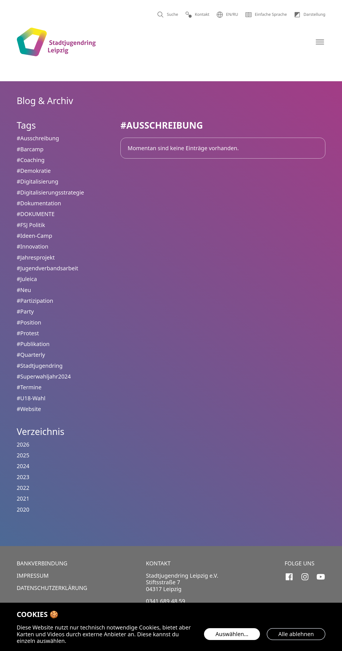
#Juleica (27, 279)
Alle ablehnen (296, 634)
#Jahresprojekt (36, 257)
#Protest (28, 333)
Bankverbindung (42, 563)
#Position (29, 322)
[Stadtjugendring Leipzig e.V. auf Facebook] (289, 576)
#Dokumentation (39, 203)
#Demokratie (34, 170)
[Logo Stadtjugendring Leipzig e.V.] (56, 42)
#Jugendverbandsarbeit (47, 268)
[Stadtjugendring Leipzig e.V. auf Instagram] (305, 576)
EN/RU (227, 14)
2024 (23, 466)
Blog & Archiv (45, 100)
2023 (23, 477)
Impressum (33, 575)
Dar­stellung (309, 14)
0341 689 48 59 (165, 601)
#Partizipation (35, 300)
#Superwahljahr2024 (44, 376)
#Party (25, 311)
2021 (23, 498)
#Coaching (31, 160)
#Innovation (32, 246)
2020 (23, 509)
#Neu (24, 290)
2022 (23, 487)
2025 (23, 455)
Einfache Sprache (266, 14)
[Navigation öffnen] (320, 42)
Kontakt (197, 14)
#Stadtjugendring (40, 365)
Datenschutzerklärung (52, 587)
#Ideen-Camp (34, 235)
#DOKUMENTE (36, 214)
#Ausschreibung (38, 138)
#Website (29, 409)
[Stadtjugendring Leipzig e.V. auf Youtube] (320, 576)
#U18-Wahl (31, 398)
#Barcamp (30, 149)
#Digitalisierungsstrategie (50, 192)
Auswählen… (231, 634)
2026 (23, 444)
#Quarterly (31, 354)
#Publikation (33, 344)
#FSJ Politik (31, 225)
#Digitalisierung (37, 181)
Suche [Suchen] (167, 14)
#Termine (29, 387)
